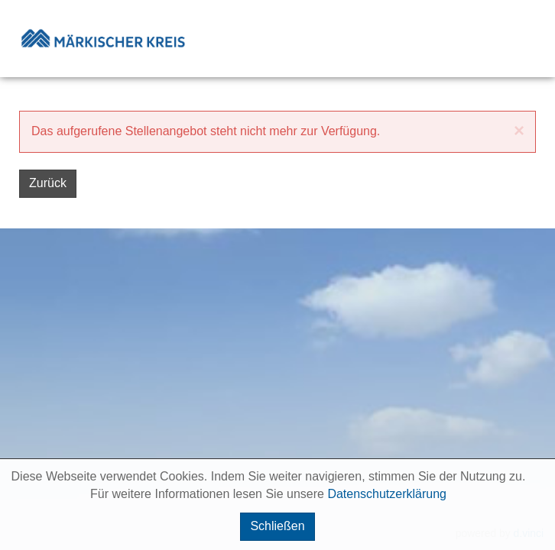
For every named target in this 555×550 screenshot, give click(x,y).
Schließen (277, 525)
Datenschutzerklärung (386, 493)
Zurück (48, 182)
